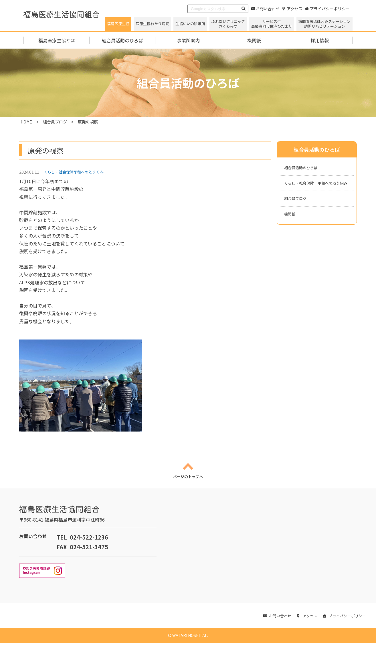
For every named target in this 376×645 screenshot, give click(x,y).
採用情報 (319, 40)
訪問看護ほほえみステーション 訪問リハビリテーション (324, 24)
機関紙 (254, 40)
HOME (26, 122)
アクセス (292, 8)
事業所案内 (188, 40)
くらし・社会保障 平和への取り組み (316, 189)
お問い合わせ (265, 8)
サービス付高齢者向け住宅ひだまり (271, 24)
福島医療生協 (118, 23)
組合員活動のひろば (304, 168)
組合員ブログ (55, 122)
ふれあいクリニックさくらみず (228, 24)
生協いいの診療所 (190, 23)
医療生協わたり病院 (152, 23)
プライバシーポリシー (327, 8)
